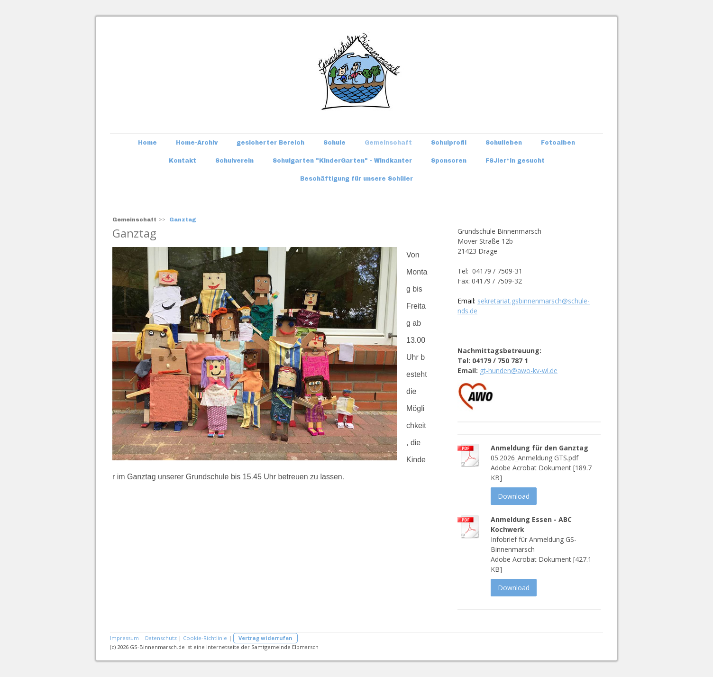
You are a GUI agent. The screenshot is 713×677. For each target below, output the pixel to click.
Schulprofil (448, 142)
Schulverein (234, 160)
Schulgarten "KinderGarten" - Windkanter (342, 160)
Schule (334, 142)
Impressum (124, 637)
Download (514, 496)
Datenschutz (161, 637)
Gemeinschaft (388, 142)
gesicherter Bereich (270, 142)
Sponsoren (448, 160)
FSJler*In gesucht (515, 160)
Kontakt (182, 160)
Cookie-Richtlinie (205, 637)
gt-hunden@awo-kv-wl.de (519, 370)
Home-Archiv (197, 142)
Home (147, 142)
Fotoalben (558, 142)
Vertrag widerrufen (265, 637)
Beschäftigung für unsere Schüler (356, 178)
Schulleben (503, 142)
